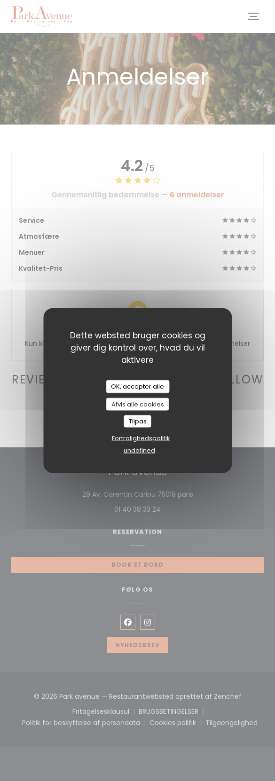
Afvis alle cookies (137, 403)
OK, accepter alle (137, 386)
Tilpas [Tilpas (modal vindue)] (138, 421)
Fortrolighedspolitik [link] (141, 437)
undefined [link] (139, 449)
